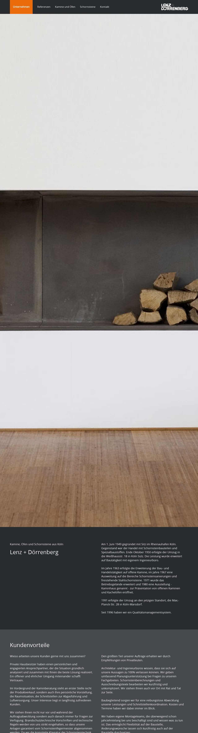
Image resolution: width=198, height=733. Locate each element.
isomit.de (19, 613)
